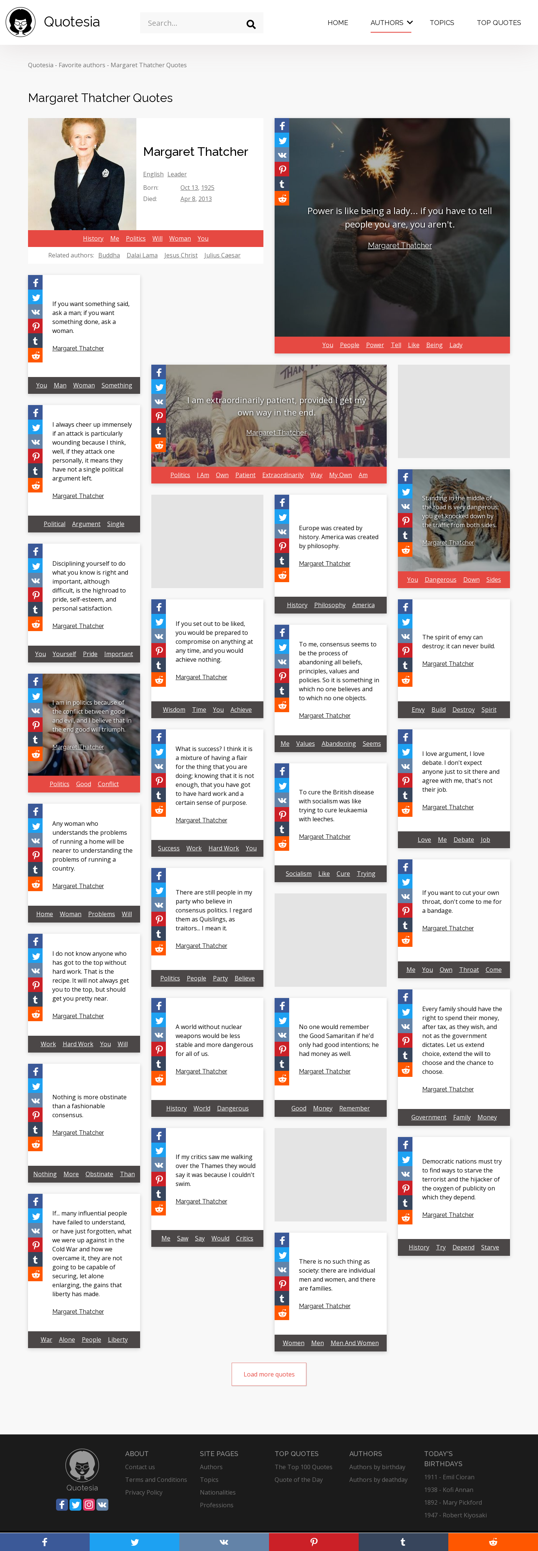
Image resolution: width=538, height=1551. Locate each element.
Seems (372, 743)
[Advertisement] (454, 411)
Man (60, 385)
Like (414, 345)
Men (317, 1343)
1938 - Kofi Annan (448, 1490)
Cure (343, 873)
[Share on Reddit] (282, 198)
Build (439, 709)
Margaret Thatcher (400, 245)
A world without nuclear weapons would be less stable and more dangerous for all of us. (214, 1040)
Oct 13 (189, 187)
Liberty (118, 1339)
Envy (418, 709)
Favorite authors (82, 65)
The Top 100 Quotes (304, 1467)
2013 (205, 199)
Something (117, 385)
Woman (180, 238)
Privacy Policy (144, 1492)
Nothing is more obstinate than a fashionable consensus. (89, 1106)
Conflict (108, 784)
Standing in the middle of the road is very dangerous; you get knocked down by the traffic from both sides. (460, 511)
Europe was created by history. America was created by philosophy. (338, 537)
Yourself (64, 654)
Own (222, 475)
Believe (245, 978)
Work (194, 848)
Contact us (140, 1467)
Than (127, 1174)
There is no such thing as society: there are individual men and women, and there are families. (337, 1274)
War (46, 1339)
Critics (244, 1238)
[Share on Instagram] (89, 1505)
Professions (217, 1505)
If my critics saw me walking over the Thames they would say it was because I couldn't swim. (216, 1170)
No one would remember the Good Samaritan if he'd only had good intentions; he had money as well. (339, 1040)
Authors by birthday (377, 1467)
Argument (86, 524)
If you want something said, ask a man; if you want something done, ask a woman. (91, 317)
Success (169, 848)
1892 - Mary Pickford (453, 1502)
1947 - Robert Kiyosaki (455, 1515)
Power (375, 345)
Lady (456, 345)
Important (118, 654)
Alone (67, 1339)
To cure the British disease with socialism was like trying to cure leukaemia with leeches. (336, 805)
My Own (340, 475)
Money (487, 1117)
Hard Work (223, 848)
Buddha (109, 255)
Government (428, 1117)
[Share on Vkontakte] (282, 154)
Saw (182, 1238)
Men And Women (355, 1343)
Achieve (241, 709)
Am (363, 475)
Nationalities (218, 1492)
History (93, 238)
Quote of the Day (299, 1480)
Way (316, 475)
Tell (396, 345)
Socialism (299, 873)
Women (293, 1343)
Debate (464, 839)
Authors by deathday (378, 1480)
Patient (245, 475)
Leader (177, 174)
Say (200, 1238)
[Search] (251, 24)
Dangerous (441, 579)
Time (199, 709)
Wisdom (174, 709)
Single (115, 524)
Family (462, 1117)
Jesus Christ (181, 255)
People (349, 345)
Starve (490, 1247)
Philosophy (330, 605)
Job (485, 839)
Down (471, 579)
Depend (463, 1247)
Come (494, 969)
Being (434, 345)
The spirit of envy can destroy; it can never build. (458, 641)
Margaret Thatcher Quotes (149, 65)
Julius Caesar (222, 255)
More (71, 1174)
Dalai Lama (142, 255)
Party (220, 978)
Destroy (463, 709)
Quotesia (40, 65)
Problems (101, 914)
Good (83, 784)
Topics (442, 23)
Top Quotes (499, 23)
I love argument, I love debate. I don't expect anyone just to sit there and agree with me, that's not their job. (461, 772)
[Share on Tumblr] (282, 183)
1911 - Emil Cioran (449, 1477)
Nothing (45, 1174)
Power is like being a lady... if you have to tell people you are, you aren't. (399, 217)
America (363, 605)
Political (54, 524)
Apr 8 (187, 199)
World (202, 1108)
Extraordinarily (283, 475)
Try (441, 1247)
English (153, 174)
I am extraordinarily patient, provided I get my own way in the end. (276, 406)
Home (338, 23)
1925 (207, 187)
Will (157, 238)
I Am (203, 475)
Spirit (489, 709)
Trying (366, 873)
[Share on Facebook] (282, 125)
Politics (136, 238)
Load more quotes (269, 1374)
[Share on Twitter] (282, 140)
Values (305, 743)
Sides (493, 579)
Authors (387, 23)
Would (220, 1238)
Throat (469, 969)
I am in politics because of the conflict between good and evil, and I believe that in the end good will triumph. (92, 715)
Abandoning (339, 743)
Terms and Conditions (156, 1480)
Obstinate (99, 1174)
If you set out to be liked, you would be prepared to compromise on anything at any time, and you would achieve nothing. (214, 642)
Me (114, 238)
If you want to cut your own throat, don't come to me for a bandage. (462, 902)
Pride (90, 654)
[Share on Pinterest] (282, 169)
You (203, 238)
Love (424, 839)
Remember (354, 1108)
